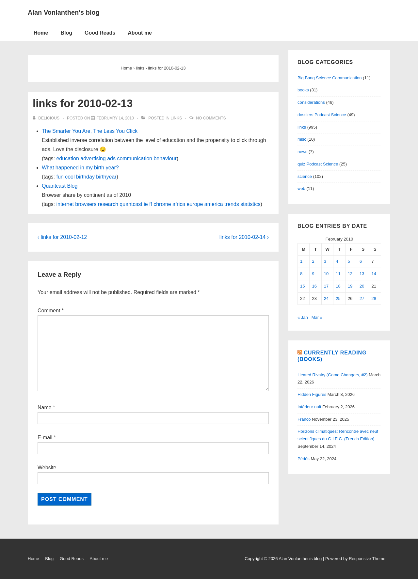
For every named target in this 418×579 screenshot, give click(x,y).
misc (301, 139)
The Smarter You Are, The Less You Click (89, 131)
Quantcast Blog (59, 186)
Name (45, 407)
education (67, 158)
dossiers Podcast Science (321, 114)
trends (231, 204)
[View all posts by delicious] (46, 118)
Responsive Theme (367, 558)
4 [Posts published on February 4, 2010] (337, 261)
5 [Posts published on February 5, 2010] (349, 261)
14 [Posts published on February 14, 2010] (374, 273)
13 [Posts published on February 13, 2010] (362, 273)
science (304, 176)
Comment (51, 310)
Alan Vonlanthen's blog (64, 12)
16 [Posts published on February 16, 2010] (314, 286)
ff (150, 204)
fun (59, 177)
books (303, 89)
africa (178, 204)
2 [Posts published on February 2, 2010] (313, 261)
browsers (85, 204)
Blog (66, 33)
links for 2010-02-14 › (244, 237)
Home (41, 33)
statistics (250, 204)
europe (195, 204)
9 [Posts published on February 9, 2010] (313, 273)
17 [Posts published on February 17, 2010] (326, 286)
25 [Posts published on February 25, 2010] (338, 298)
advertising (92, 158)
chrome (162, 204)
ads (111, 158)
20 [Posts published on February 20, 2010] (362, 286)
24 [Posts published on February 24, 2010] (326, 298)
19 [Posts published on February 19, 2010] (350, 286)
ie (146, 204)
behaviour (164, 158)
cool (69, 177)
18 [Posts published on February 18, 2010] (338, 286)
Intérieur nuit (309, 406)
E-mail (45, 437)
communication (134, 158)
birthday (85, 177)
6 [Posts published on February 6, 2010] (361, 261)
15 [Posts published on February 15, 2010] (302, 286)
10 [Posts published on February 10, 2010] (326, 273)
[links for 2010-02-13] (115, 118)
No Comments (211, 118)
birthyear (106, 177)
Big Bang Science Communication (329, 77)
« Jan (302, 317)
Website (47, 467)
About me (140, 33)
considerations (311, 102)
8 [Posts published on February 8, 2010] (301, 273)
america (213, 204)
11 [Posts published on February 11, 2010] (338, 273)
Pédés (303, 458)
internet (64, 204)
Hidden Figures (311, 394)
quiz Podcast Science (317, 164)
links (176, 118)
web (301, 188)
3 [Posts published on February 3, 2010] (325, 261)
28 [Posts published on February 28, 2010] (374, 298)
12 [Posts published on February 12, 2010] (350, 273)
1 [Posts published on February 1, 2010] (301, 261)
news (302, 151)
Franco (304, 419)
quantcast (131, 204)
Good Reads (100, 33)
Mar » (317, 317)
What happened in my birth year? (80, 167)
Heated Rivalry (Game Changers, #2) (332, 374)
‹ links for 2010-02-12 (62, 237)
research (108, 204)
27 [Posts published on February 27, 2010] (362, 298)
